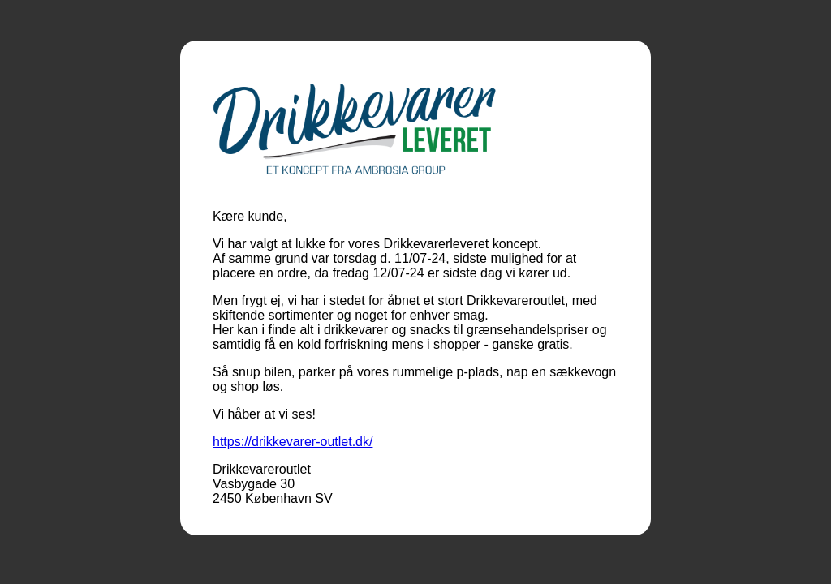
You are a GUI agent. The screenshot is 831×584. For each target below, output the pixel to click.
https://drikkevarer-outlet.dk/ (292, 442)
